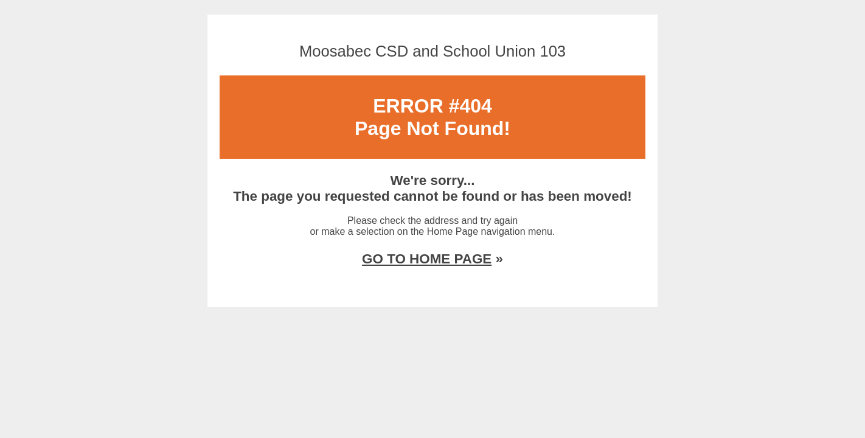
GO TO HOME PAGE (427, 258)
